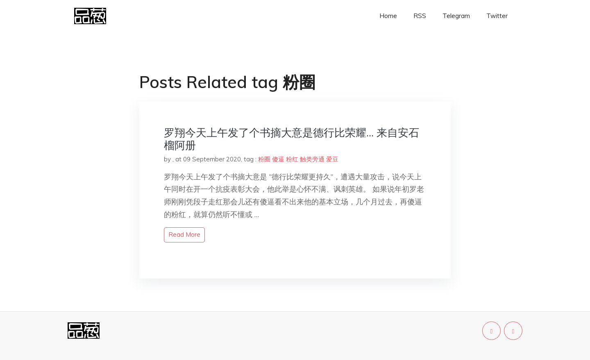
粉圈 (264, 159)
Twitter (497, 16)
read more (184, 234)
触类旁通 (312, 159)
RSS (419, 16)
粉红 (292, 159)
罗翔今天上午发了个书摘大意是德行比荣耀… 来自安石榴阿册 (291, 139)
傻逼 (278, 159)
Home (388, 16)
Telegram (456, 16)
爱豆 (332, 159)
